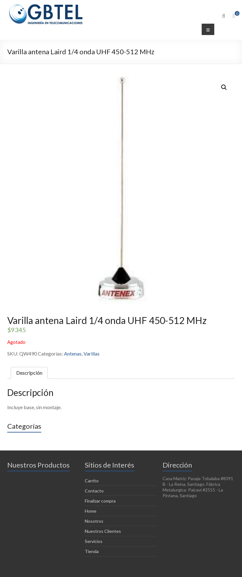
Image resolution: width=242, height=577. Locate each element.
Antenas (73, 353)
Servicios (93, 541)
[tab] (29, 373)
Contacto (94, 490)
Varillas (92, 353)
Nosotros (94, 521)
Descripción (29, 373)
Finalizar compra (100, 500)
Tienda (92, 551)
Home (90, 511)
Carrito (92, 480)
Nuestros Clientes (103, 531)
